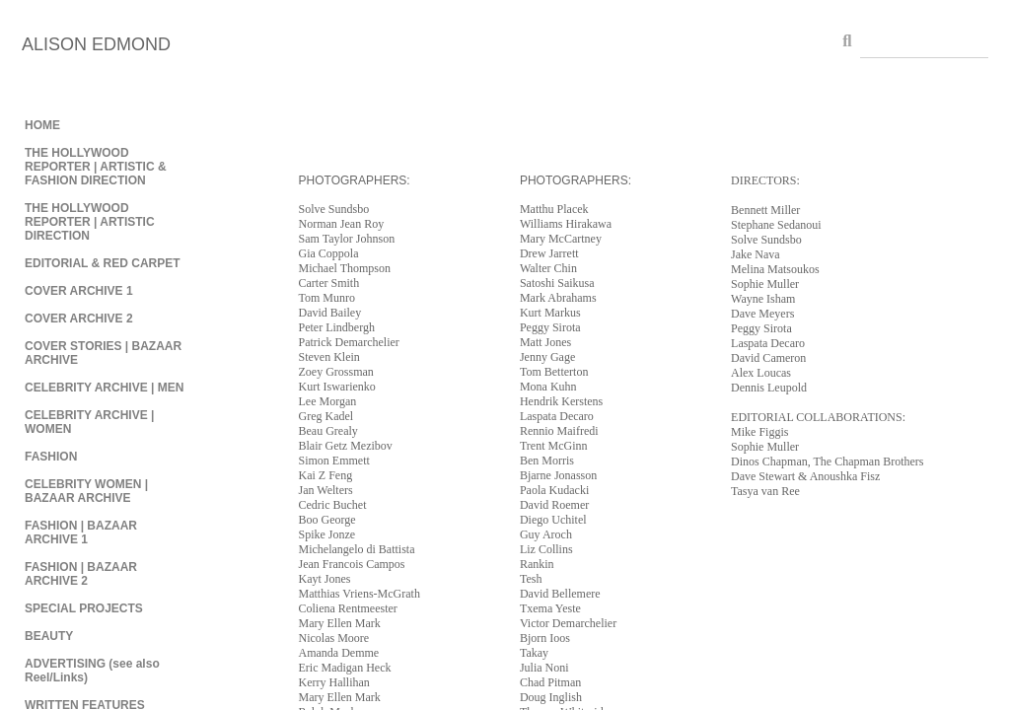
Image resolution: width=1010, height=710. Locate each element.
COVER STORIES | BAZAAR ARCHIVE (103, 353)
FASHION (51, 456)
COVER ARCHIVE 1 (79, 291)
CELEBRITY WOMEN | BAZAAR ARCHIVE (86, 491)
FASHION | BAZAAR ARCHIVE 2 (81, 574)
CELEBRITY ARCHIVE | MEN (104, 387)
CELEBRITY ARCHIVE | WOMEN (89, 422)
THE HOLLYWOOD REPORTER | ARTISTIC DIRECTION (90, 222)
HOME (42, 125)
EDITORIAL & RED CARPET (102, 263)
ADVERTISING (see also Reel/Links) (92, 670)
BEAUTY (49, 636)
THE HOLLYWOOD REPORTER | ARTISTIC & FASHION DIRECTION (96, 166)
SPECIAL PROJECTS (84, 608)
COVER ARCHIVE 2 (79, 318)
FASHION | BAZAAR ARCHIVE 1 (81, 532)
